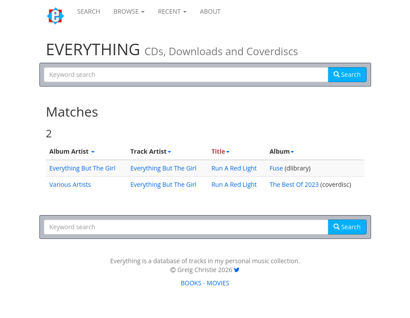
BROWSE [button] (129, 11)
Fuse (276, 168)
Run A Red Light (234, 168)
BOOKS (190, 283)
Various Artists (70, 184)
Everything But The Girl (82, 168)
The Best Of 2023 (293, 184)
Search (347, 74)
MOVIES (218, 283)
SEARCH (88, 11)
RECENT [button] (172, 11)
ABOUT (210, 11)
